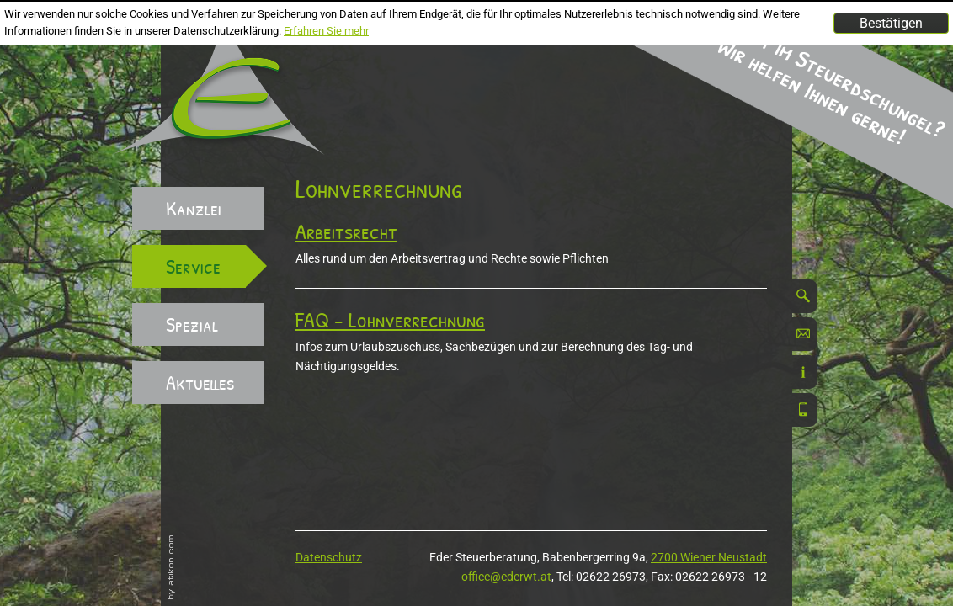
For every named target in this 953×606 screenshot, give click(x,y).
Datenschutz (328, 557)
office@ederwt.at (506, 576)
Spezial (192, 324)
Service (193, 265)
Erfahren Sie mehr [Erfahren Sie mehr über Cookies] (326, 30)
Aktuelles (200, 382)
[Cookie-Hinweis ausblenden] (891, 23)
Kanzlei (193, 207)
